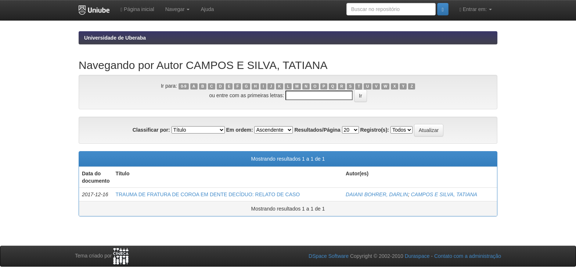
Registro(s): (374, 130)
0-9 (183, 86)
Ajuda (207, 9)
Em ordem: (239, 130)
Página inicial (137, 9)
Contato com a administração (467, 256)
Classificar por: (151, 130)
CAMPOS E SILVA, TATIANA (444, 194)
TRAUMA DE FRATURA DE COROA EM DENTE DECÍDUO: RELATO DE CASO (207, 194)
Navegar (177, 9)
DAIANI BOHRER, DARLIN (377, 194)
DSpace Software (329, 256)
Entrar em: (476, 9)
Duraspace (417, 256)
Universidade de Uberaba (115, 38)
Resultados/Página (317, 130)
